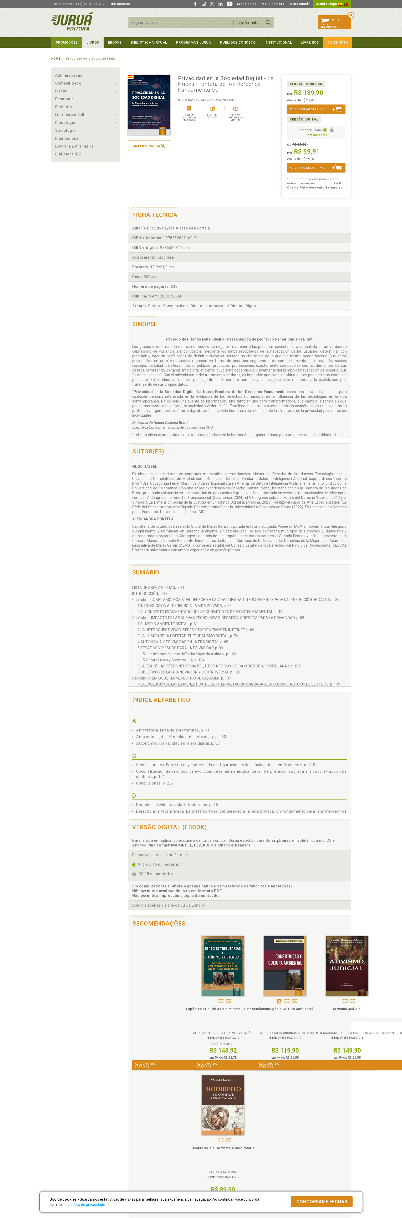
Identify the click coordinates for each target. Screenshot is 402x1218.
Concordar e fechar (321, 1201)
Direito (61, 91)
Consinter (338, 42)
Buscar (268, 22)
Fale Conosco (62, 1163)
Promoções (67, 42)
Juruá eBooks (62, 1152)
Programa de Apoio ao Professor (226, 1147)
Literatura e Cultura (73, 115)
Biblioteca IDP (68, 154)
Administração (69, 75)
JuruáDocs (212, 1163)
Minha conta (247, 4)
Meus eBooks (300, 4)
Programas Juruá (193, 42)
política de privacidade (86, 1205)
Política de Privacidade (144, 1136)
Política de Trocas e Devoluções (151, 1141)
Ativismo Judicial (267, 1009)
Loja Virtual (247, 23)
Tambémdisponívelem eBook (205, 1001)
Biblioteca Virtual (145, 1158)
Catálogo (283, 1136)
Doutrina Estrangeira (74, 146)
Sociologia (65, 130)
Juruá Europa (332, 4)
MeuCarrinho (330, 23)
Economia (64, 99)
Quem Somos (62, 1136)
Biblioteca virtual (149, 42)
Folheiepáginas (162, 1001)
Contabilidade (68, 83)
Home (55, 58)
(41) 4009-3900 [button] (79, 4)
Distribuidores (287, 1147)
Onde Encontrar (63, 1158)
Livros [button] (92, 42)
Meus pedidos (273, 4)
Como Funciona (138, 1168)
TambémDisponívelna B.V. (154, 1001)
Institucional (278, 42)
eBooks (115, 42)
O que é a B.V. (137, 1163)
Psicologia (65, 123)
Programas (212, 1131)
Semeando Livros (214, 1141)
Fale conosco (120, 4)
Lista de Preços (288, 1141)
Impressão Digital (65, 1141)
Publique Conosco (238, 42)
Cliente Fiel (210, 1136)
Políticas (135, 1131)
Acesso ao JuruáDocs (218, 1168)
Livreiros (310, 42)
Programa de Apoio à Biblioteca (226, 1152)
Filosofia (63, 107)
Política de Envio (139, 1147)
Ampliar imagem (149, 146)
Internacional (67, 138)
